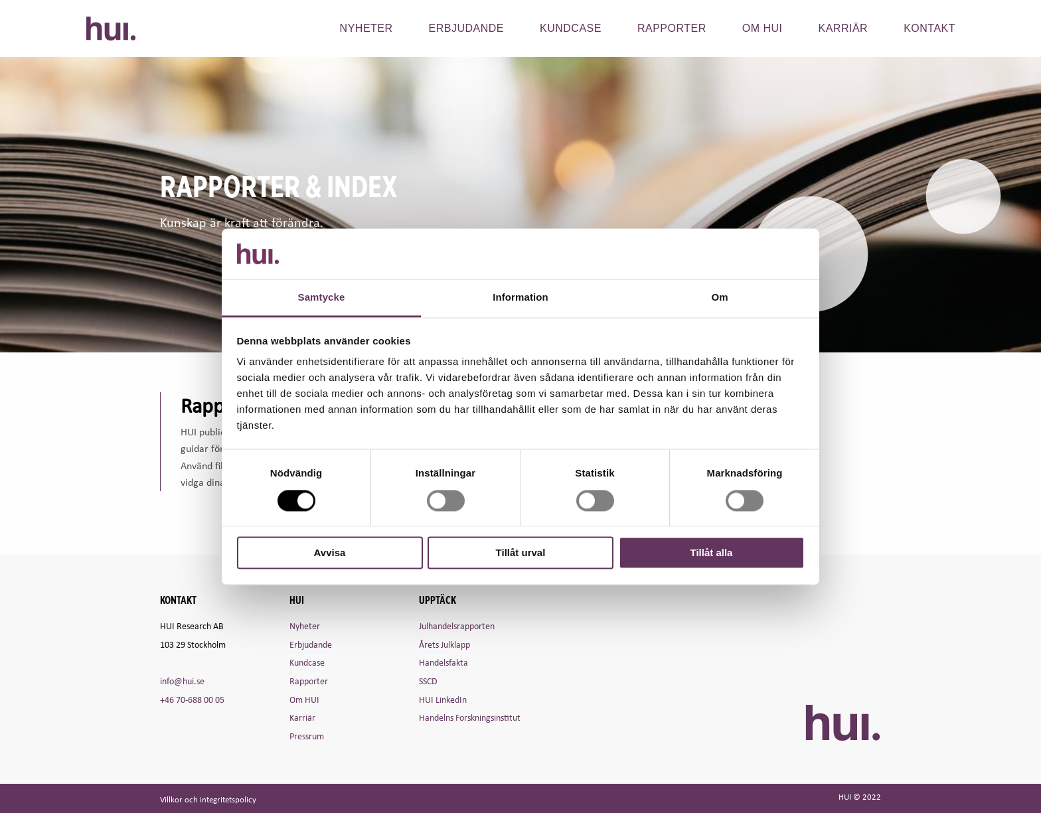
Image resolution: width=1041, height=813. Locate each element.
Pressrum (306, 735)
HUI (111, 28)
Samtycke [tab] (321, 297)
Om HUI (304, 699)
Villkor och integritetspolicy (208, 799)
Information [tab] (520, 297)
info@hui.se (182, 680)
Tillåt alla (711, 553)
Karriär (843, 28)
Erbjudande (466, 28)
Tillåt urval (521, 553)
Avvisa (330, 553)
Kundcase (570, 28)
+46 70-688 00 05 (192, 699)
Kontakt (929, 28)
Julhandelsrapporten (457, 625)
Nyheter (366, 28)
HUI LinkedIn (443, 699)
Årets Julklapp (444, 644)
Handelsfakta (443, 662)
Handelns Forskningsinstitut (469, 717)
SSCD (428, 680)
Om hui (762, 28)
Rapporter (671, 28)
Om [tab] (719, 297)
